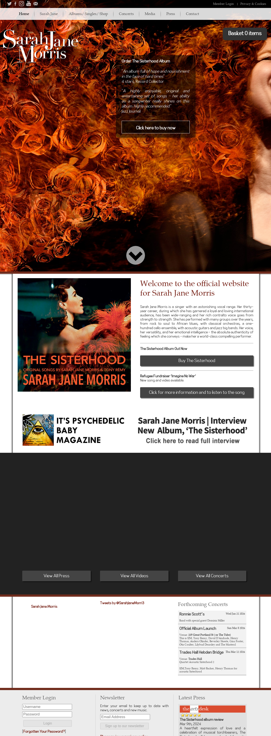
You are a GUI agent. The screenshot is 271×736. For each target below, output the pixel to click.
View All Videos (134, 576)
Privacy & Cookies (253, 4)
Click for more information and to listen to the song (197, 392)
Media (151, 13)
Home (24, 13)
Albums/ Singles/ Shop (89, 13)
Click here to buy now (156, 128)
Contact (194, 13)
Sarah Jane (49, 13)
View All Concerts (212, 576)
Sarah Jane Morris (44, 606)
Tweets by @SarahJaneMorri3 (122, 603)
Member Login (223, 4)
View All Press (56, 576)
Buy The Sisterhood (196, 361)
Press (172, 13)
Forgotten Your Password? (44, 731)
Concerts (127, 13)
